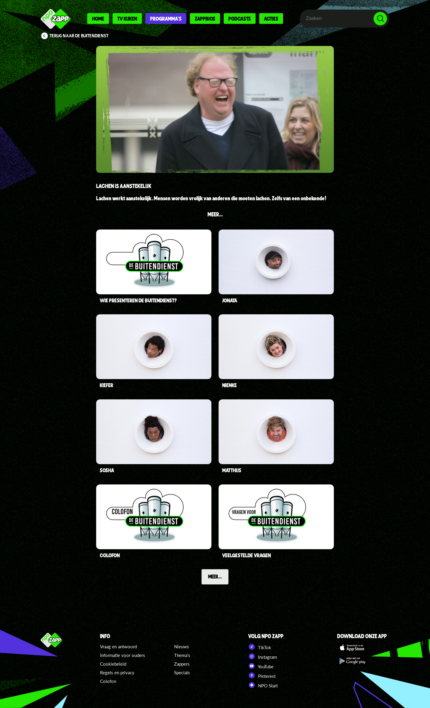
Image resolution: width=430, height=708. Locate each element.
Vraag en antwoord (118, 646)
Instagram (262, 656)
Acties (271, 18)
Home (98, 18)
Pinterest (262, 675)
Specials (182, 672)
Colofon (108, 681)
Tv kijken (127, 18)
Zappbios (205, 18)
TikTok (259, 646)
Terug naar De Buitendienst (79, 36)
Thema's (182, 655)
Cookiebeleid (113, 664)
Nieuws (181, 646)
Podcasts (239, 18)
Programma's (166, 18)
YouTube (261, 665)
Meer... (215, 576)
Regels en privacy (117, 672)
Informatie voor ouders (122, 655)
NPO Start (263, 685)
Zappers (182, 664)
